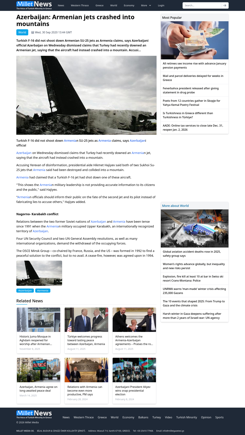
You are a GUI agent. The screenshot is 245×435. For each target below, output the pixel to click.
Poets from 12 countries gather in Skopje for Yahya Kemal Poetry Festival (191, 103)
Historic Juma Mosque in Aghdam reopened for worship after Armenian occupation (35, 340)
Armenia (70, 140)
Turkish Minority (186, 417)
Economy (129, 5)
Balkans (143, 417)
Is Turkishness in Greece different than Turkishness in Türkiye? (188, 115)
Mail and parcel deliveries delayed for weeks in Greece (193, 78)
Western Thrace (80, 5)
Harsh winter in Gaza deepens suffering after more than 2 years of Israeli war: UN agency (192, 316)
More (146, 5)
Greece (99, 5)
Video (168, 417)
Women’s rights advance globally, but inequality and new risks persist (194, 266)
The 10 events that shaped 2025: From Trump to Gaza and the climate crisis (194, 303)
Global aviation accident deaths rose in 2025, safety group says (192, 254)
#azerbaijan (25, 290)
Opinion (206, 417)
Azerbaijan (137, 140)
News (61, 5)
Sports (219, 417)
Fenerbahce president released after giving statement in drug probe (191, 90)
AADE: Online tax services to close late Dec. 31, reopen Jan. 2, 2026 (193, 128)
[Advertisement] (195, 167)
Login (161, 5)
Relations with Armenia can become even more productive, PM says (84, 390)
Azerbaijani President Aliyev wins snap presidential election (133, 390)
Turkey (156, 417)
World (113, 5)
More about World (175, 206)
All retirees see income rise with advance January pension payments (194, 65)
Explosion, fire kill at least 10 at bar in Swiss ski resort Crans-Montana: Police (193, 278)
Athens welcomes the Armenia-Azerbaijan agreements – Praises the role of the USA (134, 340)
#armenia (42, 290)
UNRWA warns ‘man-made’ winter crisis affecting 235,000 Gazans (194, 291)
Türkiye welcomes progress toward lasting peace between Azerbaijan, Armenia (86, 340)
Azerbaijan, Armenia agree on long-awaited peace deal (39, 388)
